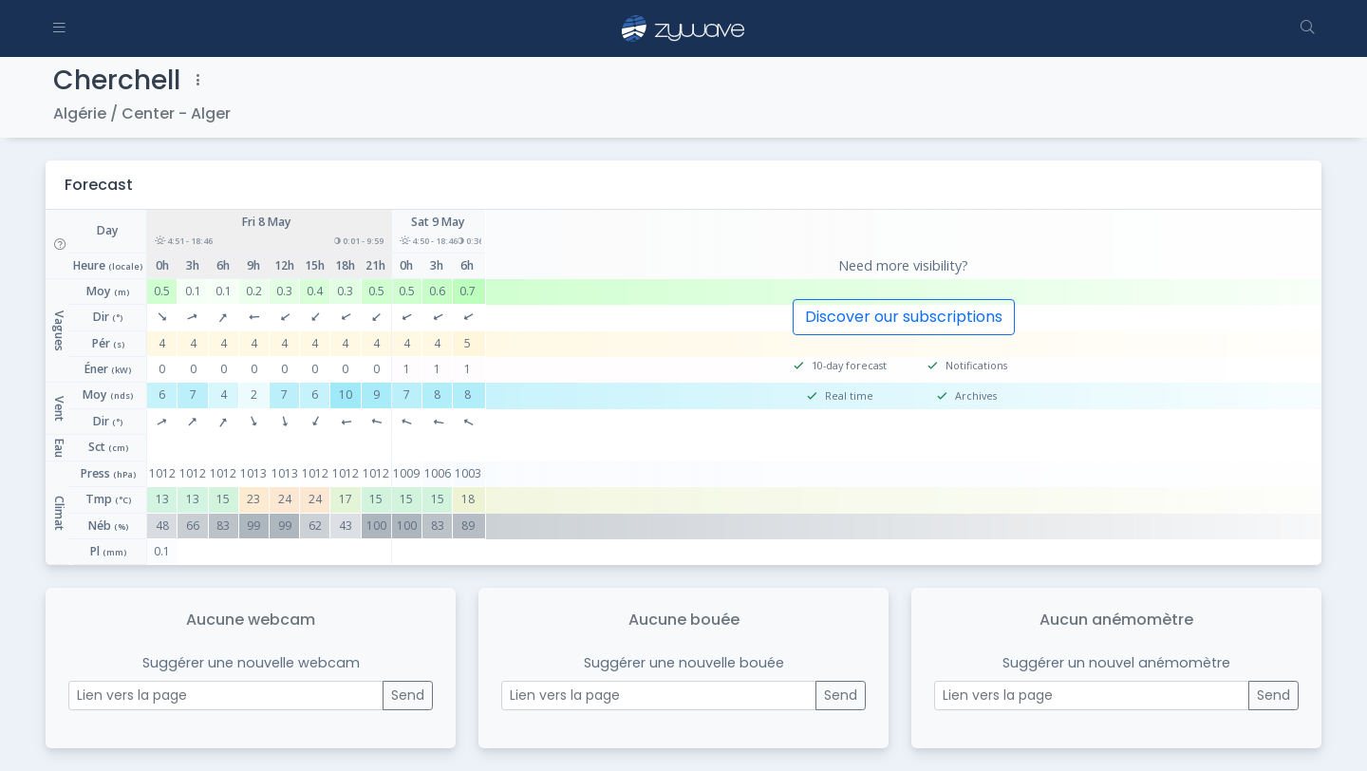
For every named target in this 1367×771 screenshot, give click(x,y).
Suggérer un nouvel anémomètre (1116, 662)
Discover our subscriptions (903, 317)
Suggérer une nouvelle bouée (684, 662)
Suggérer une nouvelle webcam (251, 662)
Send (407, 695)
